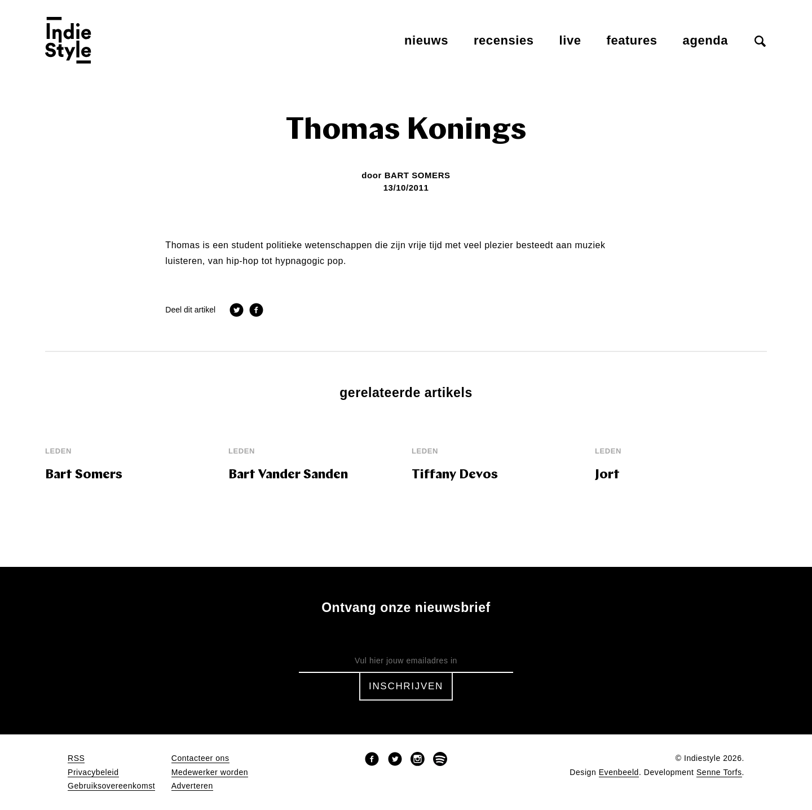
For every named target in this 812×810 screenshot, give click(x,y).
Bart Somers (418, 175)
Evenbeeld (619, 772)
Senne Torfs (719, 772)
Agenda (705, 40)
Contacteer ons (200, 758)
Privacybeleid (93, 772)
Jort (607, 475)
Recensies (504, 40)
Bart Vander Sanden (288, 475)
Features (632, 40)
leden (58, 451)
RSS (76, 758)
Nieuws (426, 40)
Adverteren (192, 786)
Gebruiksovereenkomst (111, 786)
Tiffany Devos (455, 475)
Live (570, 40)
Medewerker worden (209, 772)
